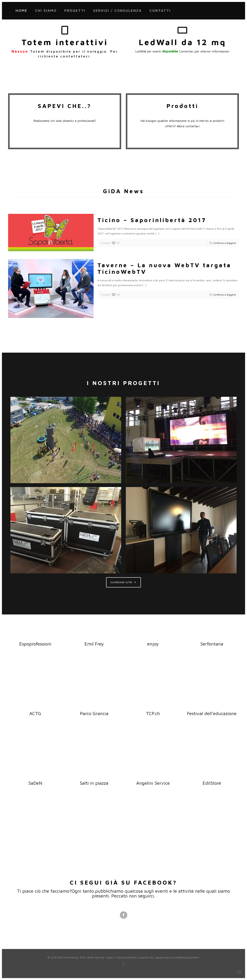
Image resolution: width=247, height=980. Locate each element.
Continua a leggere (224, 242)
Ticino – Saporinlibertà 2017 (151, 220)
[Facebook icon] (123, 964)
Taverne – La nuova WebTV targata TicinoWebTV (164, 268)
